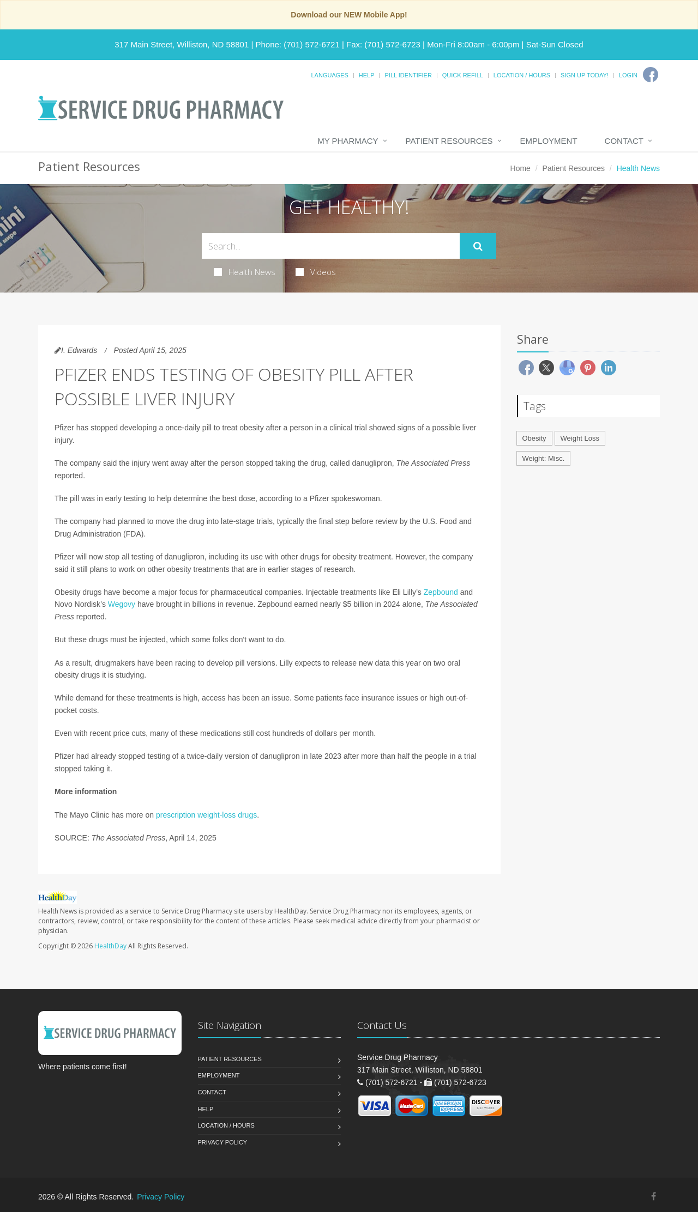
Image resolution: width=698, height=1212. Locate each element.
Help (367, 75)
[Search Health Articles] (331, 246)
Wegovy (121, 604)
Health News (244, 271)
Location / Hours (522, 75)
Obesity (534, 438)
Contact (624, 140)
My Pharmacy (347, 140)
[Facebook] (650, 74)
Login (628, 75)
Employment (548, 140)
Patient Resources (449, 140)
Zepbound (441, 592)
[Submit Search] (478, 246)
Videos (316, 271)
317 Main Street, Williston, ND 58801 (182, 44)
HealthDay (110, 946)
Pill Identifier (407, 75)
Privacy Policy (223, 1142)
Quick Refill (462, 75)
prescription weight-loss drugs (206, 815)
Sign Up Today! (585, 75)
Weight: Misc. (543, 458)
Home (520, 168)
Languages (329, 75)
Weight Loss (580, 438)
